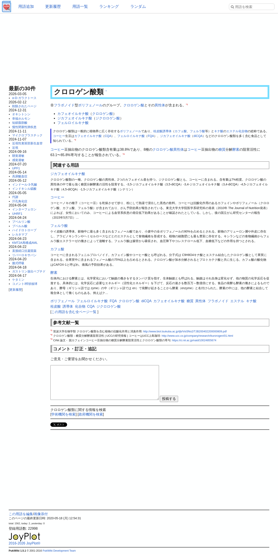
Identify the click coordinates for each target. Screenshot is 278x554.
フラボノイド (64, 105)
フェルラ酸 (197, 131)
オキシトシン (21, 114)
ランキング (109, 6)
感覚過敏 (18, 160)
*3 (124, 154)
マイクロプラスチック (27, 135)
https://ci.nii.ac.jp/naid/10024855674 (194, 340)
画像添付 (41, 514)
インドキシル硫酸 (24, 188)
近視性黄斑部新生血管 (27, 143)
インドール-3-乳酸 (24, 184)
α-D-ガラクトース (24, 98)
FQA (151, 136)
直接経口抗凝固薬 (24, 250)
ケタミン (18, 279)
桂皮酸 (157, 131)
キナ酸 (218, 131)
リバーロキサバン (24, 255)
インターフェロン (24, 209)
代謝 (15, 197)
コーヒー (59, 136)
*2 (75, 140)
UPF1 (16, 168)
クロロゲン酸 (133, 105)
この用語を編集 (21, 514)
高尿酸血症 (19, 176)
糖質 (221, 149)
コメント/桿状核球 (24, 283)
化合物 (243, 131)
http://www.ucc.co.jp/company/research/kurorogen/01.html (197, 335)
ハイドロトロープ (24, 230)
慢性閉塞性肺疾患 (24, 127)
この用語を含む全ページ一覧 (73, 312)
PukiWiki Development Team (59, 550)
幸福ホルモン (21, 118)
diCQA (198, 136)
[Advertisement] (139, 47)
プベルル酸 (19, 226)
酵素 (235, 149)
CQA (108, 136)
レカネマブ (19, 234)
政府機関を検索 (91, 414)
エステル (232, 131)
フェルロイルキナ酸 (73, 123)
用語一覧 (80, 6)
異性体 (160, 105)
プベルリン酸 (21, 221)
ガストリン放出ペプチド (29, 271)
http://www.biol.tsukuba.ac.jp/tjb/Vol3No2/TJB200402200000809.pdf (185, 331)
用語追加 (26, 6)
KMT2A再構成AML (25, 242)
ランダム (138, 6)
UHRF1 (17, 213)
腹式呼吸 (18, 263)
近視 (15, 147)
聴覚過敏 (18, 155)
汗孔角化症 (19, 201)
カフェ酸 (181, 131)
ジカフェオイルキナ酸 (74, 118)
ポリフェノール (90, 105)
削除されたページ (24, 106)
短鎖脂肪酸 (19, 122)
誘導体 (167, 131)
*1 (187, 104)
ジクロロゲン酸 (108, 118)
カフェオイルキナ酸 (73, 113)
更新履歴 (53, 6)
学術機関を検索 (63, 414)
